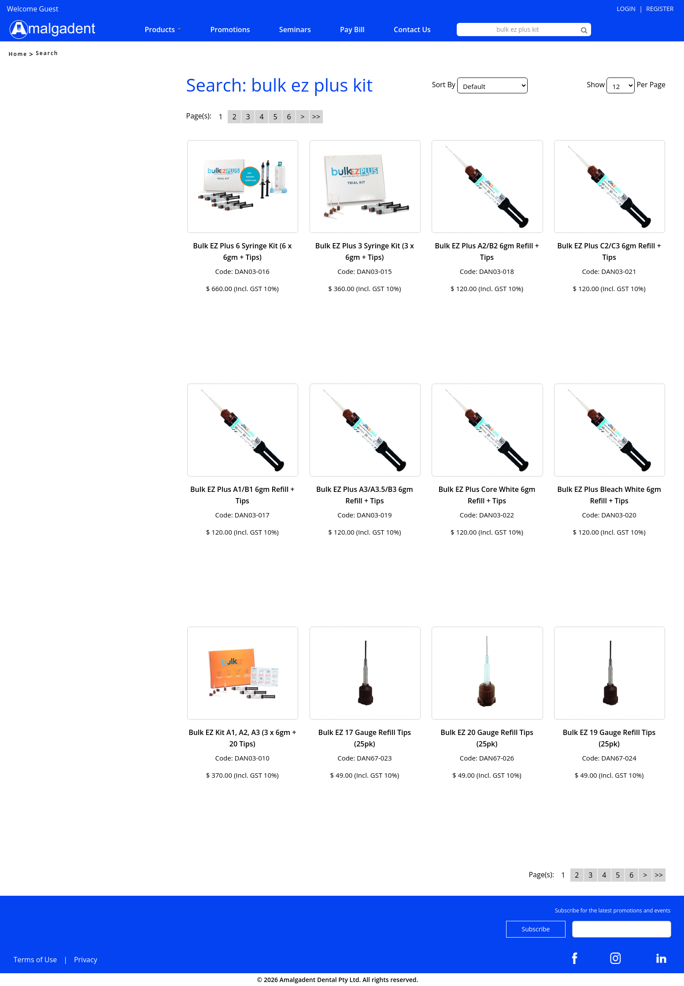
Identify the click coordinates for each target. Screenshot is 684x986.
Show (596, 84)
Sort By (443, 84)
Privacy (85, 959)
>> (316, 117)
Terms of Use (35, 959)
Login (626, 8)
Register (659, 8)
